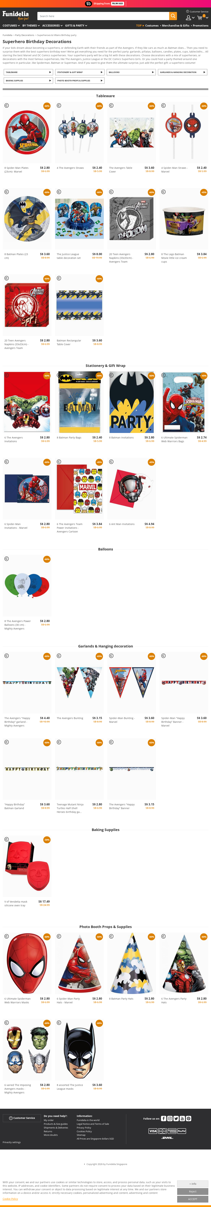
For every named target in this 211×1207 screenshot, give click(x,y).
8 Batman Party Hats (121, 998)
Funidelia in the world (88, 1120)
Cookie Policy (10, 1198)
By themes (29, 25)
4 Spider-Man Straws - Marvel (174, 169)
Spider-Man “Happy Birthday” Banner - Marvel (173, 721)
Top (139, 25)
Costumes (10, 25)
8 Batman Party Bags (69, 437)
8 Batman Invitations (121, 437)
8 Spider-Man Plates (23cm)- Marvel (16, 169)
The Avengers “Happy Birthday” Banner (122, 806)
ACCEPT (192, 1199)
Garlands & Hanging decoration (178, 72)
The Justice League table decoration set (69, 256)
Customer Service (22, 1118)
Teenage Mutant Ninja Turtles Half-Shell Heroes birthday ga (70, 808)
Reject (192, 1191)
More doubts (51, 1135)
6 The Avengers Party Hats (173, 1000)
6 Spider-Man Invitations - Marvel (15, 525)
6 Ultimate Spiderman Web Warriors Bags (174, 439)
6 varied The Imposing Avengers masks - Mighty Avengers (17, 1088)
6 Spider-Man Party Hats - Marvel (68, 1000)
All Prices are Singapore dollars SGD (95, 1138)
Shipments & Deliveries (56, 1127)
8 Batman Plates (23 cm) (16, 256)
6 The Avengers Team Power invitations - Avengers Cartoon (69, 527)
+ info (192, 1183)
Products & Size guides (56, 1123)
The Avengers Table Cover (120, 169)
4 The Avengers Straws (70, 167)
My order (49, 1120)
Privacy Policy (84, 1127)
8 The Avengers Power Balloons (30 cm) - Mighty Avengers (17, 624)
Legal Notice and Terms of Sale (93, 1123)
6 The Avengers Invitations (13, 439)
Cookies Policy (84, 1131)
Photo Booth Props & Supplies (73, 80)
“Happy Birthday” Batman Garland (14, 806)
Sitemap (81, 1135)
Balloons (114, 72)
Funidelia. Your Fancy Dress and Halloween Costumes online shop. (15, 15)
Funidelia (7, 35)
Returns (48, 1131)
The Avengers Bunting (70, 718)
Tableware (11, 72)
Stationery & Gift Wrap (70, 72)
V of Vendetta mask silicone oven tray (15, 903)
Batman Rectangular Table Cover (69, 342)
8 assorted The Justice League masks (70, 1086)
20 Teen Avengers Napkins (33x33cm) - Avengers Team (121, 257)
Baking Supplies (14, 80)
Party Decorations (24, 35)
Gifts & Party (74, 25)
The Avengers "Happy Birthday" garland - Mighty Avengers (17, 721)
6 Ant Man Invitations (122, 524)
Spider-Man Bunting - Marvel (122, 719)
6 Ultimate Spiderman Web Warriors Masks (17, 1000)
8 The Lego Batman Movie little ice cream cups (174, 257)
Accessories (51, 25)
